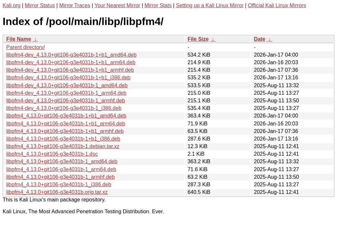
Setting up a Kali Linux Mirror (210, 5)
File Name (18, 39)
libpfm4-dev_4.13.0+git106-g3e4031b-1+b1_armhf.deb (70, 70)
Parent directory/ (25, 47)
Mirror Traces (74, 5)
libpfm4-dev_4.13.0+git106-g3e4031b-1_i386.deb (63, 108)
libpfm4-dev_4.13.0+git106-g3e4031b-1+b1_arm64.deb (70, 62)
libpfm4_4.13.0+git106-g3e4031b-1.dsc (52, 154)
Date (259, 39)
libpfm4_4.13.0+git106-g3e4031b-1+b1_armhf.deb (65, 131)
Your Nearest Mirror (117, 5)
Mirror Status (40, 5)
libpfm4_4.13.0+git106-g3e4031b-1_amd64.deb (61, 161)
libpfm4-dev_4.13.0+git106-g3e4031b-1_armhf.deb (65, 100)
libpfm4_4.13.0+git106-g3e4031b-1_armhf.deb (60, 177)
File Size (198, 39)
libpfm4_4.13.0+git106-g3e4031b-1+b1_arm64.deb (65, 123)
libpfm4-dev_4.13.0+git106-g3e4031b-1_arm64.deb (66, 93)
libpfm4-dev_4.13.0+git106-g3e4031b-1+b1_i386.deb (68, 77)
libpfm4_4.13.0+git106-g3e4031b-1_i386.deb (58, 184)
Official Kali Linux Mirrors (277, 5)
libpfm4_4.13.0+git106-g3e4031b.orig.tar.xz (57, 192)
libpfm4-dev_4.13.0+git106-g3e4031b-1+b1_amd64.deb (71, 55)
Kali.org (11, 5)
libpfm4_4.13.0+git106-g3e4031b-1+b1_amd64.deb (66, 115)
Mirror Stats (158, 5)
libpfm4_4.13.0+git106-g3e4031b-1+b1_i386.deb (63, 139)
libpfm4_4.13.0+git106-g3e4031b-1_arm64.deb (61, 169)
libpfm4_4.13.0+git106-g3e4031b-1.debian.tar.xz (62, 146)
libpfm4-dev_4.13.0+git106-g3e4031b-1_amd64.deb (67, 85)
